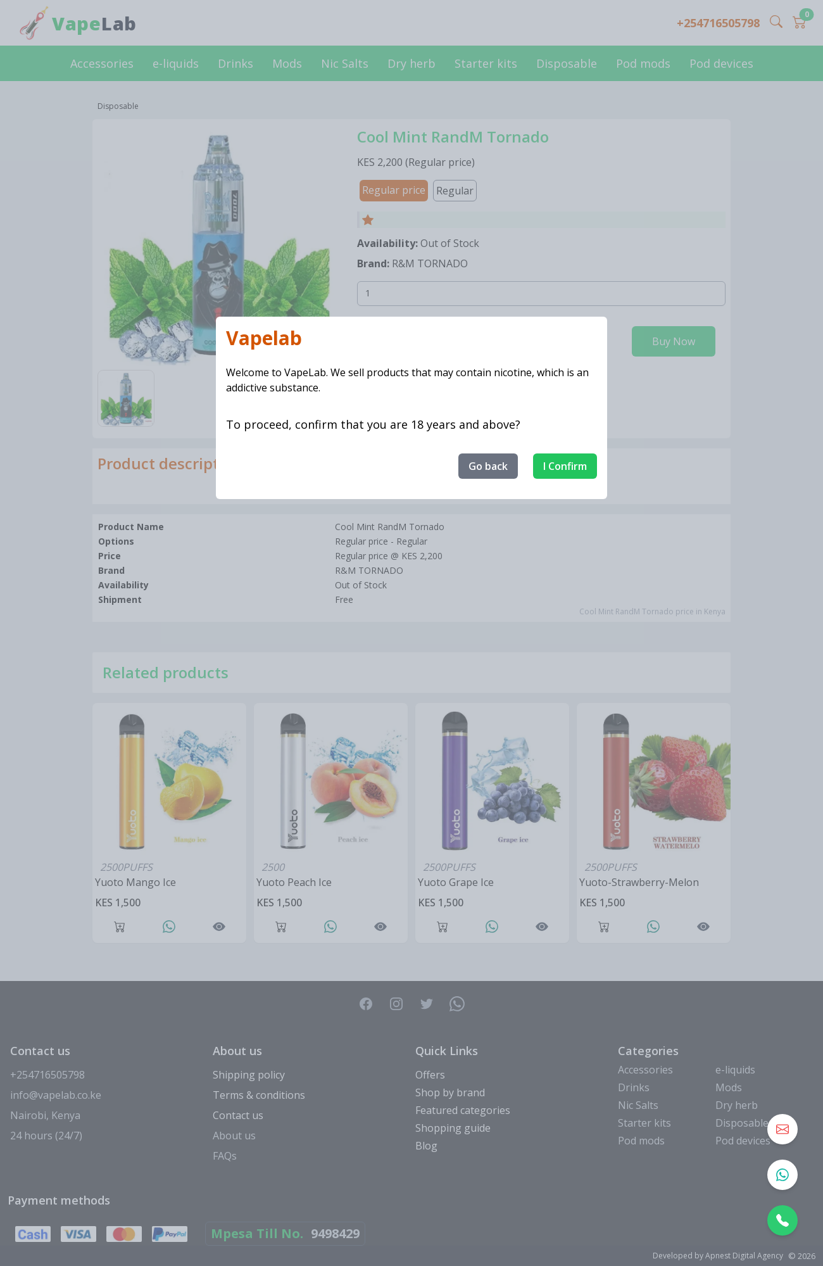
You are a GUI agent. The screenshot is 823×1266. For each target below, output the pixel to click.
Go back (488, 466)
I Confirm (565, 466)
